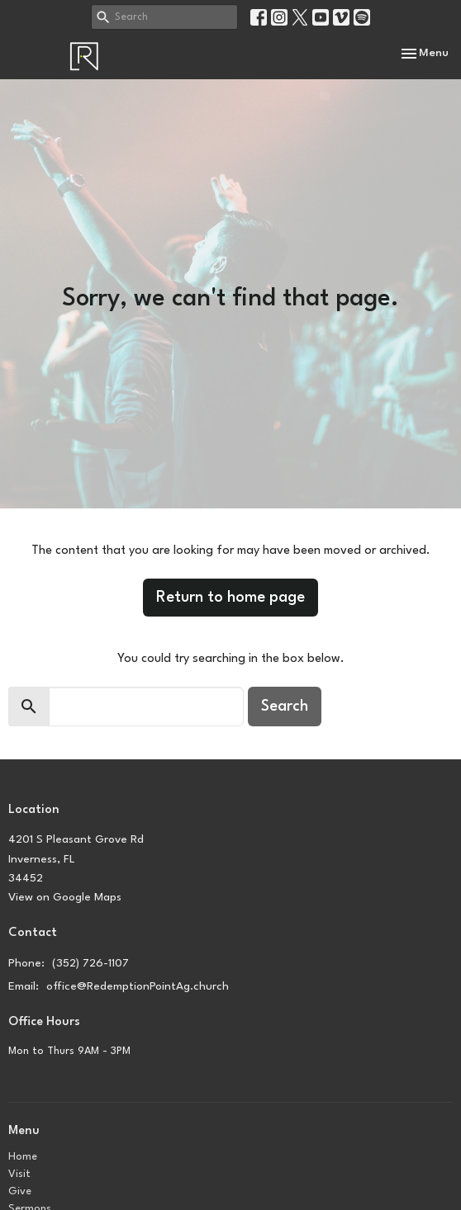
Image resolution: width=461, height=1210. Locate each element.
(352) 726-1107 (90, 963)
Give (19, 1191)
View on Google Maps (64, 897)
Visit (19, 1174)
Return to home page (230, 597)
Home (22, 1156)
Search (284, 706)
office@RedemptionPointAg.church (137, 986)
